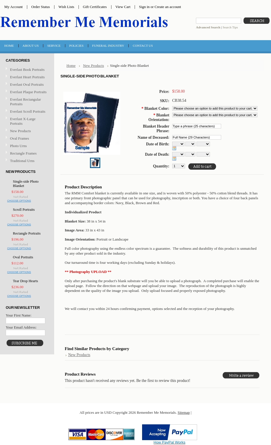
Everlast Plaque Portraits (28, 92)
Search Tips (230, 27)
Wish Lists (66, 7)
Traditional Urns (22, 161)
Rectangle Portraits (27, 233)
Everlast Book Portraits (27, 69)
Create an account (167, 7)
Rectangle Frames (23, 153)
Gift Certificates (95, 7)
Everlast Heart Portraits (27, 77)
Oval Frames (19, 138)
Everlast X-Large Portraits (23, 121)
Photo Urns (18, 146)
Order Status (40, 7)
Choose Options (19, 200)
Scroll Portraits (24, 210)
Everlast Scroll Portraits (27, 111)
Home (71, 65)
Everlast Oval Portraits (27, 84)
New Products (20, 131)
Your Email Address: (21, 327)
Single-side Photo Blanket (26, 183)
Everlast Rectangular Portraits (25, 101)
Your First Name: (19, 315)
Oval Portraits (23, 257)
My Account (13, 7)
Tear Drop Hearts (25, 281)
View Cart (123, 7)
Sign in (144, 7)
